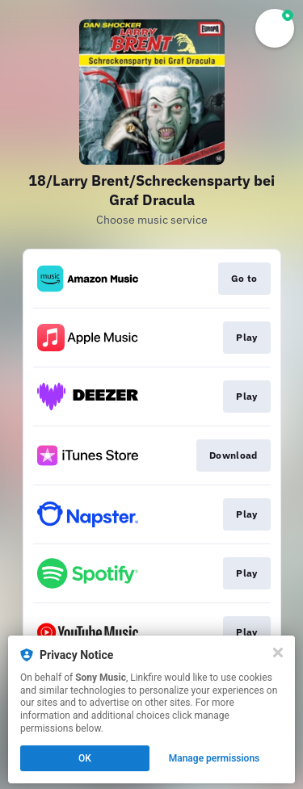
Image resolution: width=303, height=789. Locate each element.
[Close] (278, 652)
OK (84, 758)
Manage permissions (214, 758)
